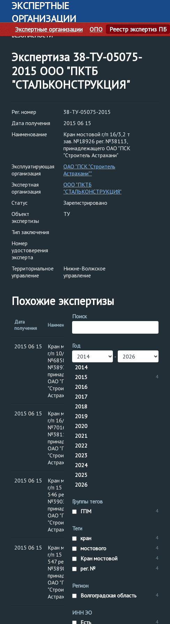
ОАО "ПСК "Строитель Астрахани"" (89, 170)
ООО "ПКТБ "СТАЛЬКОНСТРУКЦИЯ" (92, 188)
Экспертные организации (49, 29)
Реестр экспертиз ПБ (138, 29)
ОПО (96, 29)
